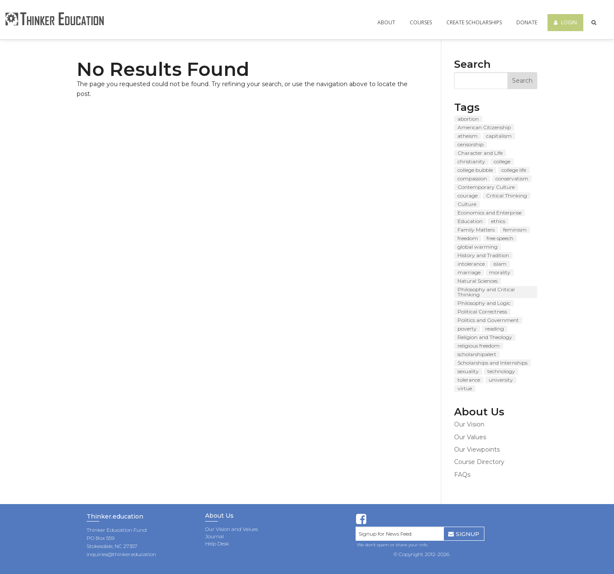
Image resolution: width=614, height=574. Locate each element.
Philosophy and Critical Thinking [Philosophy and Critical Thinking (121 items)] (486, 292)
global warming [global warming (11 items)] (478, 247)
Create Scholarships (474, 22)
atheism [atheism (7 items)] (468, 136)
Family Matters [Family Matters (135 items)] (476, 229)
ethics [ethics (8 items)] (498, 221)
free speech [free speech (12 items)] (500, 238)
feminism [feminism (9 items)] (515, 229)
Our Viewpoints (477, 449)
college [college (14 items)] (502, 161)
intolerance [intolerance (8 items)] (471, 264)
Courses (421, 22)
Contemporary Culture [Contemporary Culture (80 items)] (486, 187)
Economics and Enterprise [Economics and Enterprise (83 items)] (489, 212)
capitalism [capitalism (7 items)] (499, 136)
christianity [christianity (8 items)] (471, 161)
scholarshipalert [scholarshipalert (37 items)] (477, 354)
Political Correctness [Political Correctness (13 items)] (482, 311)
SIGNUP (463, 534)
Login (565, 22)
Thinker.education (115, 516)
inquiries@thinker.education (121, 554)
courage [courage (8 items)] (468, 195)
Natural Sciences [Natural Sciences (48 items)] (478, 281)
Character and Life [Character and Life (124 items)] (480, 153)
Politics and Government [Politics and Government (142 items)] (488, 320)
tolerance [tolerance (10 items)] (469, 380)
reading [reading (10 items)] (494, 328)
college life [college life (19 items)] (513, 170)
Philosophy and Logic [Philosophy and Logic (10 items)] (484, 303)
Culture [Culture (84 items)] (467, 204)
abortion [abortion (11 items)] (468, 119)
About (386, 22)
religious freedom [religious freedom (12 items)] (479, 345)
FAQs (462, 474)
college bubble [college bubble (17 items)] (475, 170)
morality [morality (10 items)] (499, 272)
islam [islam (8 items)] (500, 264)
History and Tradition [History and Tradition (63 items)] (483, 255)
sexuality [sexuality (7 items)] (468, 371)
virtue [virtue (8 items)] (465, 388)
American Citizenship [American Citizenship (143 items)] (484, 127)
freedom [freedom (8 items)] (468, 238)
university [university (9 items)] (501, 380)
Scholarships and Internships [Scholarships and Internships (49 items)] (492, 362)
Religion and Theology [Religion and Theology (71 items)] (485, 337)
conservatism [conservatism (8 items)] (511, 178)
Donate (526, 22)
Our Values (470, 437)
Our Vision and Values (231, 529)
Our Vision (469, 424)
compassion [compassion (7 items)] (472, 178)
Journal (214, 536)
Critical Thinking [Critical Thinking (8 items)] (506, 195)
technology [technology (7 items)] (501, 371)
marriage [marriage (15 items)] (469, 272)
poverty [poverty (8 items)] (467, 328)
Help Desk (217, 543)
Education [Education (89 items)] (470, 221)
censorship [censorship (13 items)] (471, 144)
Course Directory (479, 462)
